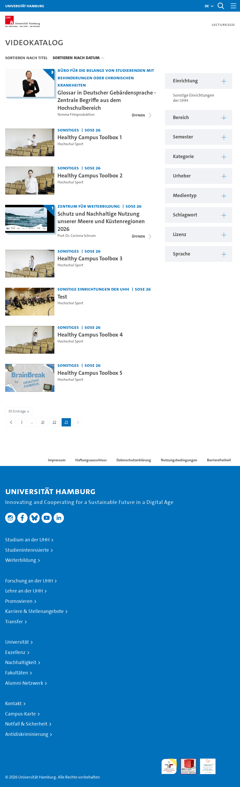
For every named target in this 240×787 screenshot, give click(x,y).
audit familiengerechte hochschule (169, 766)
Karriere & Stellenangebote (34, 611)
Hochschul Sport (70, 144)
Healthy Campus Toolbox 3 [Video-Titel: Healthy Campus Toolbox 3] (89, 258)
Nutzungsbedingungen (179, 460)
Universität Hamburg (24, 6)
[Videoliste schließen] (142, 115)
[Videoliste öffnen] (142, 236)
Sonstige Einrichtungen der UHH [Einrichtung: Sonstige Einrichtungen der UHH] (93, 289)
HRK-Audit (205, 764)
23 (67, 423)
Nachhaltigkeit (20, 662)
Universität (17, 642)
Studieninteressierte (27, 550)
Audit (186, 761)
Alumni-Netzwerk (24, 683)
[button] (207, 6)
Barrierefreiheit (219, 460)
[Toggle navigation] (233, 6)
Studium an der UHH (27, 539)
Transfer (14, 621)
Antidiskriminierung (26, 734)
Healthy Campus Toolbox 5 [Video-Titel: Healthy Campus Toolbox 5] (89, 373)
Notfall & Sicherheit (26, 724)
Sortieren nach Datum (76, 57)
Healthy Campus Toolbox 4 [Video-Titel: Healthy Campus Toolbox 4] (90, 334)
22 (56, 423)
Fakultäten (16, 672)
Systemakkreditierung (227, 761)
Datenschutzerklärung (134, 460)
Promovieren (18, 601)
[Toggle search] (220, 6)
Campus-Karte (20, 714)
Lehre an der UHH (24, 591)
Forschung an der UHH (29, 581)
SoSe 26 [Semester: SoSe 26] (93, 130)
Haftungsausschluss (91, 460)
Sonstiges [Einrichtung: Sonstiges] (68, 130)
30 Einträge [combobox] (19, 411)
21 (44, 423)
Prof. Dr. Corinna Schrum (76, 235)
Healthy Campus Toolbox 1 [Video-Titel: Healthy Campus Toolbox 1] (89, 137)
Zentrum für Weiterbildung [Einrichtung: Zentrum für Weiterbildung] (88, 206)
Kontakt (13, 703)
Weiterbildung (20, 560)
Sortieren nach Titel (26, 57)
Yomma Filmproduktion (76, 114)
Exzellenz (15, 652)
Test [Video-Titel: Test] (62, 296)
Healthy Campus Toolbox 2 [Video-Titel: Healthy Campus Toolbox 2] (89, 175)
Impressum (56, 460)
